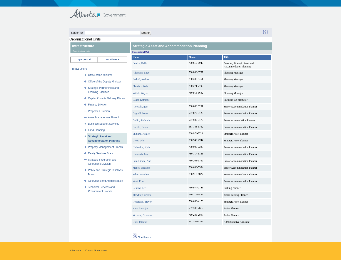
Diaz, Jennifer (140, 221)
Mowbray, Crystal (142, 194)
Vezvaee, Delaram (142, 215)
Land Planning (96, 130)
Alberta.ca (75, 250)
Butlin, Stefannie (141, 120)
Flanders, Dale (140, 86)
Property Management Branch (105, 147)
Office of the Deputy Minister (104, 81)
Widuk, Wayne (140, 93)
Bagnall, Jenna (140, 113)
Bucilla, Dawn (140, 127)
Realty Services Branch (101, 153)
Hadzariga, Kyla (141, 147)
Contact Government (96, 250)
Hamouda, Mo (140, 154)
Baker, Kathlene (141, 99)
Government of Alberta (101, 11)
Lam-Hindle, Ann (142, 161)
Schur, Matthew (141, 174)
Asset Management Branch (104, 117)
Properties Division (99, 111)
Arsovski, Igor (140, 106)
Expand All (84, 59)
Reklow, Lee (139, 188)
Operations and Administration (105, 180)
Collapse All (113, 59)
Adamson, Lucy (141, 72)
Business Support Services (103, 123)
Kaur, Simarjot (140, 208)
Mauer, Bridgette (141, 167)
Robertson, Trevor (142, 201)
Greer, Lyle (138, 140)
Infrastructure (79, 68)
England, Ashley (141, 133)
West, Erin (138, 181)
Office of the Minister (100, 75)
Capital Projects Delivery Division (107, 98)
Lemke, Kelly (140, 63)
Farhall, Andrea (141, 79)
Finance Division (97, 104)
